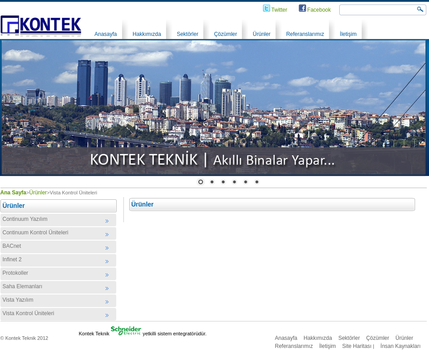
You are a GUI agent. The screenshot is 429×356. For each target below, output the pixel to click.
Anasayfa (106, 34)
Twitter (279, 10)
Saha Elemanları (23, 286)
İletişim (348, 34)
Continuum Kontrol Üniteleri (36, 232)
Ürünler (261, 34)
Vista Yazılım (18, 300)
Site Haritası (357, 346)
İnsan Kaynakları (400, 346)
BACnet (12, 246)
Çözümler (225, 34)
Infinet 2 (12, 259)
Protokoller (15, 273)
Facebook (319, 10)
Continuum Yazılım (25, 219)
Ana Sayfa (13, 192)
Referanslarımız (305, 34)
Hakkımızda (147, 34)
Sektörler (187, 34)
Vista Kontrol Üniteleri (28, 313)
